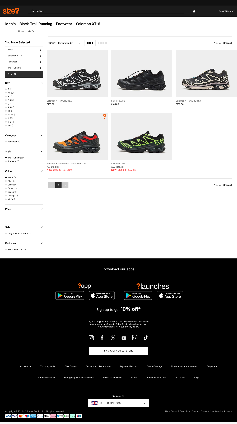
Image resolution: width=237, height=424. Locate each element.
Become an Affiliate (156, 377)
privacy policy (131, 326)
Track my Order (48, 366)
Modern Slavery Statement (184, 366)
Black (24, 49)
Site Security (216, 411)
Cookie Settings (154, 366)
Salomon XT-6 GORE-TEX (59, 100)
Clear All (12, 74)
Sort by (51, 43)
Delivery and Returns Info (98, 366)
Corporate (212, 366)
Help (167, 411)
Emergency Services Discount (79, 377)
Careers (205, 411)
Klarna (134, 377)
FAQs (196, 377)
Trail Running (24, 67)
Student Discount (46, 377)
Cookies (195, 411)
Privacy (228, 411)
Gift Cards (180, 377)
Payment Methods (128, 366)
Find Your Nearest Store (118, 350)
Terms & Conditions (112, 377)
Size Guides (71, 366)
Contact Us (25, 366)
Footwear (24, 61)
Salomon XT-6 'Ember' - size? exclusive (66, 163)
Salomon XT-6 (24, 55)
